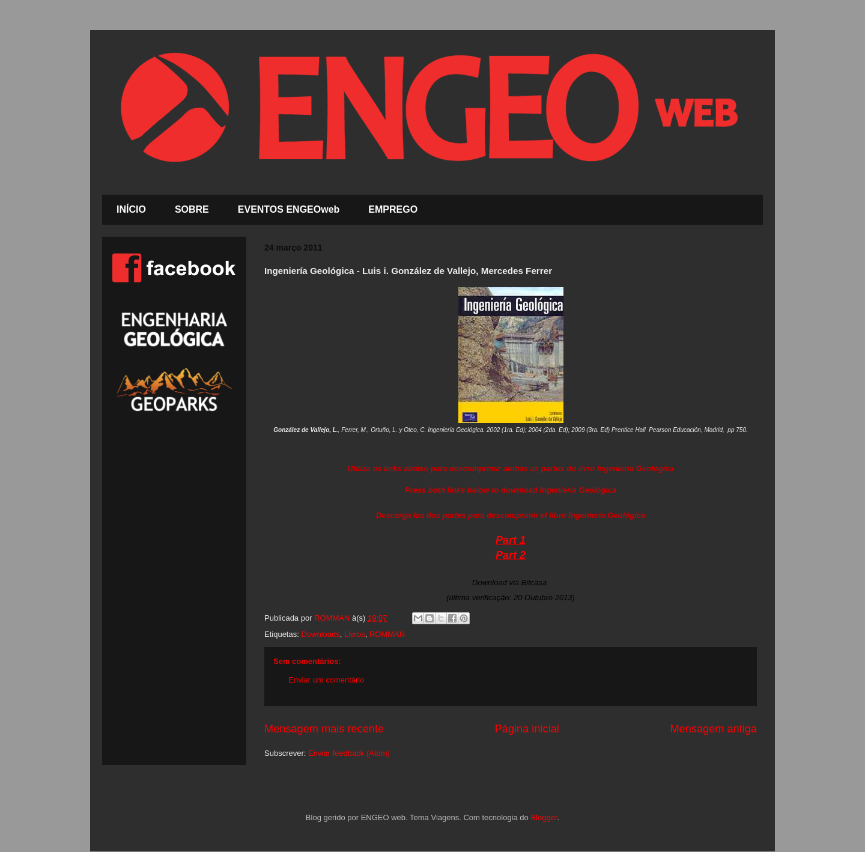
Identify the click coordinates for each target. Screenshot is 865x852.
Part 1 (511, 540)
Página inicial (527, 729)
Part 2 (511, 555)
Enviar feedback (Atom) (349, 753)
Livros (354, 634)
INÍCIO (131, 209)
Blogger (543, 817)
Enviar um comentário (326, 679)
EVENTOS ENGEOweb (289, 209)
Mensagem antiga (713, 729)
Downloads (320, 634)
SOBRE (192, 209)
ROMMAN (387, 634)
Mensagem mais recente (324, 729)
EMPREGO (392, 209)
